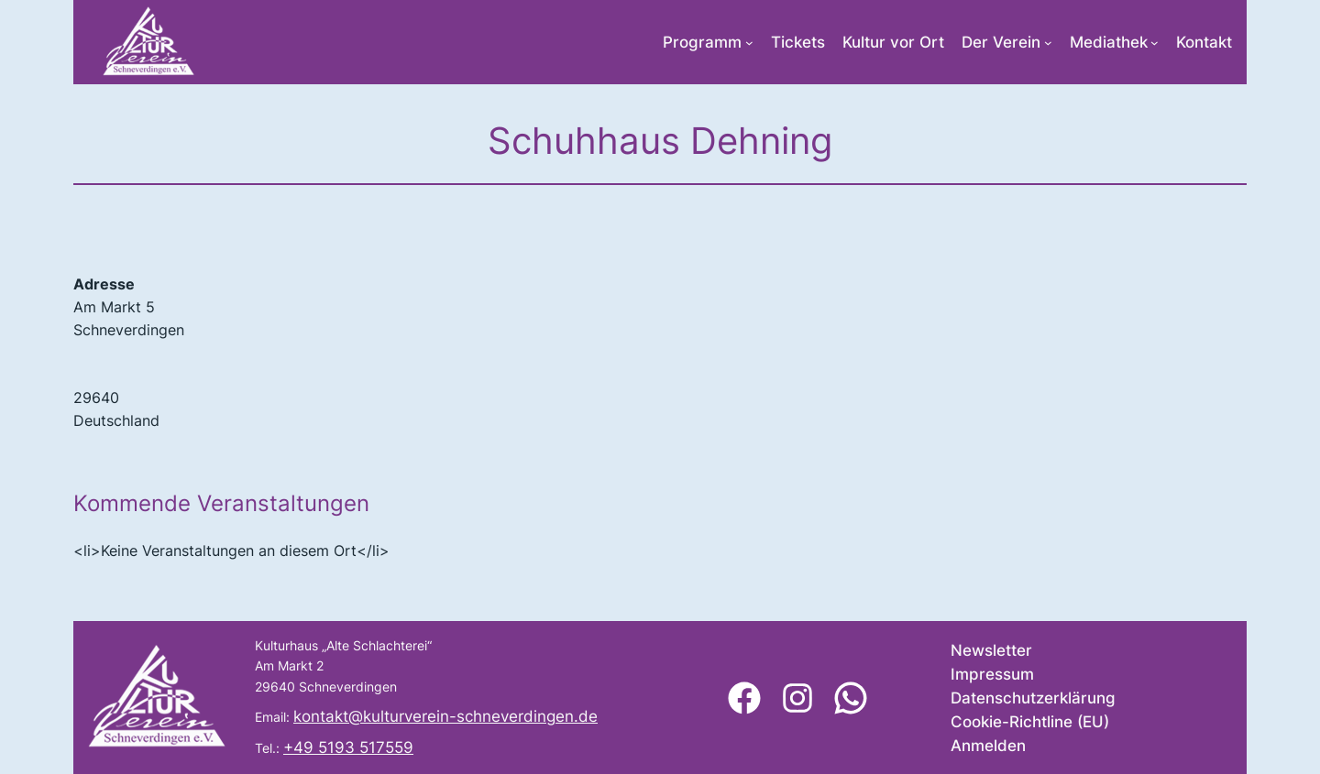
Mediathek (1109, 42)
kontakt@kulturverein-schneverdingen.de (445, 716)
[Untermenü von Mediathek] (1154, 42)
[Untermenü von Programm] (749, 42)
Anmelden (988, 745)
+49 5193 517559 (348, 747)
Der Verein (1001, 42)
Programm (702, 42)
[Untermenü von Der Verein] (1048, 42)
